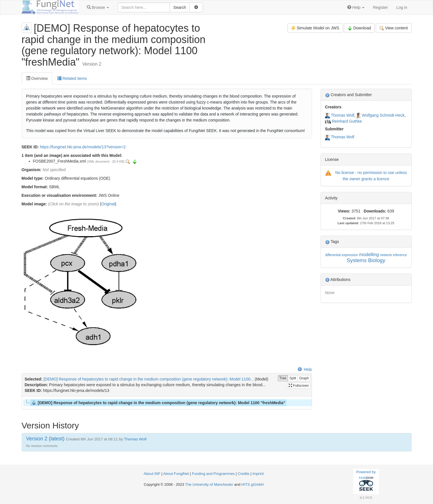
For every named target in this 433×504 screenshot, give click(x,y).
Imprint (258, 473)
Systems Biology (366, 260)
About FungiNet (176, 473)
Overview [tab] (37, 78)
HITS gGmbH (252, 484)
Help (304, 369)
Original (108, 204)
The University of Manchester (209, 484)
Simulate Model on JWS (315, 28)
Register (380, 7)
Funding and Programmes (213, 473)
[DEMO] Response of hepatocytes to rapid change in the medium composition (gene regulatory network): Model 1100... (149, 379)
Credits (243, 473)
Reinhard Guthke (347, 121)
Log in (401, 7)
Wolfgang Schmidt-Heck (383, 115)
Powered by (366, 481)
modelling (369, 254)
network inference (393, 255)
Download (359, 28)
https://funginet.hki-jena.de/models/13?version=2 (83, 147)
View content (393, 28)
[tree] (167, 402)
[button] (98, 7)
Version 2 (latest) (45, 439)
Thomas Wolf (342, 115)
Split (293, 378)
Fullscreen (299, 386)
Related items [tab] (72, 78)
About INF (152, 473)
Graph (304, 378)
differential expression (341, 255)
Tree (283, 378)
